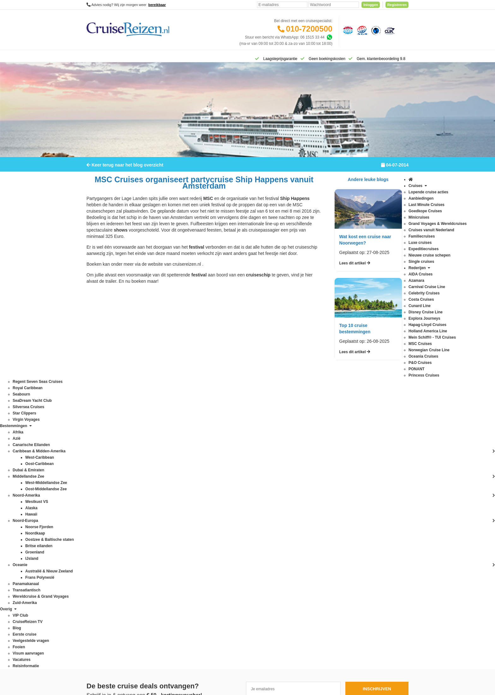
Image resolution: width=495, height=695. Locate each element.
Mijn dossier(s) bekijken (235, 473)
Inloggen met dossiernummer (239, 479)
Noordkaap (160, 536)
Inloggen (370, 5)
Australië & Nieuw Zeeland (173, 454)
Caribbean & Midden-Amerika (175, 479)
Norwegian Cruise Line (105, 517)
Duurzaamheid (227, 543)
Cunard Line (96, 473)
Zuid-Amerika (162, 612)
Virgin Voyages (99, 586)
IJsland (157, 511)
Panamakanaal (163, 574)
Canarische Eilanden (168, 473)
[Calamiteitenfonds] (375, 30)
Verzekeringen (227, 454)
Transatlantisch (163, 580)
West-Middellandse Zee (171, 599)
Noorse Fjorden (164, 542)
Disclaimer (200, 634)
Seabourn (94, 561)
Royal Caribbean (100, 555)
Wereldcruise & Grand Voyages (177, 586)
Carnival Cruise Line (103, 454)
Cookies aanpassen (231, 550)
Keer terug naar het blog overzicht (124, 169)
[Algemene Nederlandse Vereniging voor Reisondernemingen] (347, 30)
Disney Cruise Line (102, 479)
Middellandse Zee (166, 517)
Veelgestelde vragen (232, 447)
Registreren (397, 5)
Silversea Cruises (101, 574)
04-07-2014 (395, 169)
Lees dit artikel (354, 267)
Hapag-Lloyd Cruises (104, 492)
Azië (154, 460)
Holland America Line (104, 498)
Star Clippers (97, 580)
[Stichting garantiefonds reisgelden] (361, 30)
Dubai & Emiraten (166, 485)
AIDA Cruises (97, 441)
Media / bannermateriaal (235, 525)
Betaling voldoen (229, 460)
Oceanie (158, 549)
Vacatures (223, 531)
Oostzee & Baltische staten (173, 567)
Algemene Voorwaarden (247, 634)
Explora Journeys (101, 485)
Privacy (218, 634)
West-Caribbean (164, 593)
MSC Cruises (97, 511)
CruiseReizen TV (229, 518)
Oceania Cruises (100, 523)
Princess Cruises (100, 542)
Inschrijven (377, 396)
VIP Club (222, 512)
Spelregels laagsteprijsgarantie (241, 466)
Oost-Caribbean (164, 555)
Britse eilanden (163, 466)
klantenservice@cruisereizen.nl (306, 504)
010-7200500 (309, 28)
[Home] (94, 58)
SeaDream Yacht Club (105, 567)
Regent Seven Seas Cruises (110, 549)
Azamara (94, 447)
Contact (221, 441)
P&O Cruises (97, 530)
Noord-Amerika (163, 523)
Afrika (156, 441)
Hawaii (156, 504)
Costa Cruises (98, 466)
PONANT (94, 536)
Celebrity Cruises (100, 460)
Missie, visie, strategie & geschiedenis (247, 537)
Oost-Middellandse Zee (170, 561)
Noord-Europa (163, 530)
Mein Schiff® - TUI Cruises (108, 504)
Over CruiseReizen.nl (233, 506)
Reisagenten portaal (232, 485)
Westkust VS (161, 605)
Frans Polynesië (164, 492)
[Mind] (259, 673)
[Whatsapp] (329, 37)
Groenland (160, 498)
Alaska (156, 447)
